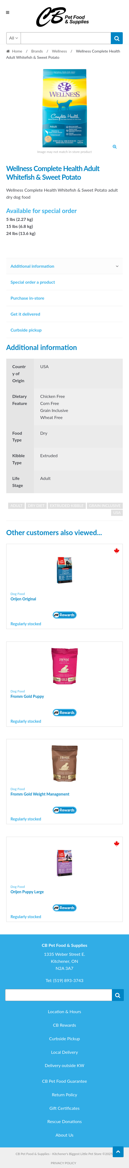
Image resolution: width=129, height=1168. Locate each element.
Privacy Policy (63, 1163)
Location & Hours (64, 1011)
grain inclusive (105, 505)
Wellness (59, 51)
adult (16, 505)
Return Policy (64, 1094)
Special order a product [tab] (33, 281)
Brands (37, 51)
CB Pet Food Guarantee (64, 1081)
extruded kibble (67, 505)
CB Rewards (64, 1025)
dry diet (36, 505)
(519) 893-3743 (68, 980)
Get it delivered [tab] (25, 313)
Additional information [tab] (32, 266)
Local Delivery (64, 1052)
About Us (65, 1134)
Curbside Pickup (64, 1038)
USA (117, 512)
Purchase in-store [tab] (27, 297)
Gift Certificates (64, 1108)
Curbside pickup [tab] (26, 329)
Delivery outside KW (64, 1065)
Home (17, 51)
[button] (114, 146)
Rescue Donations (64, 1121)
